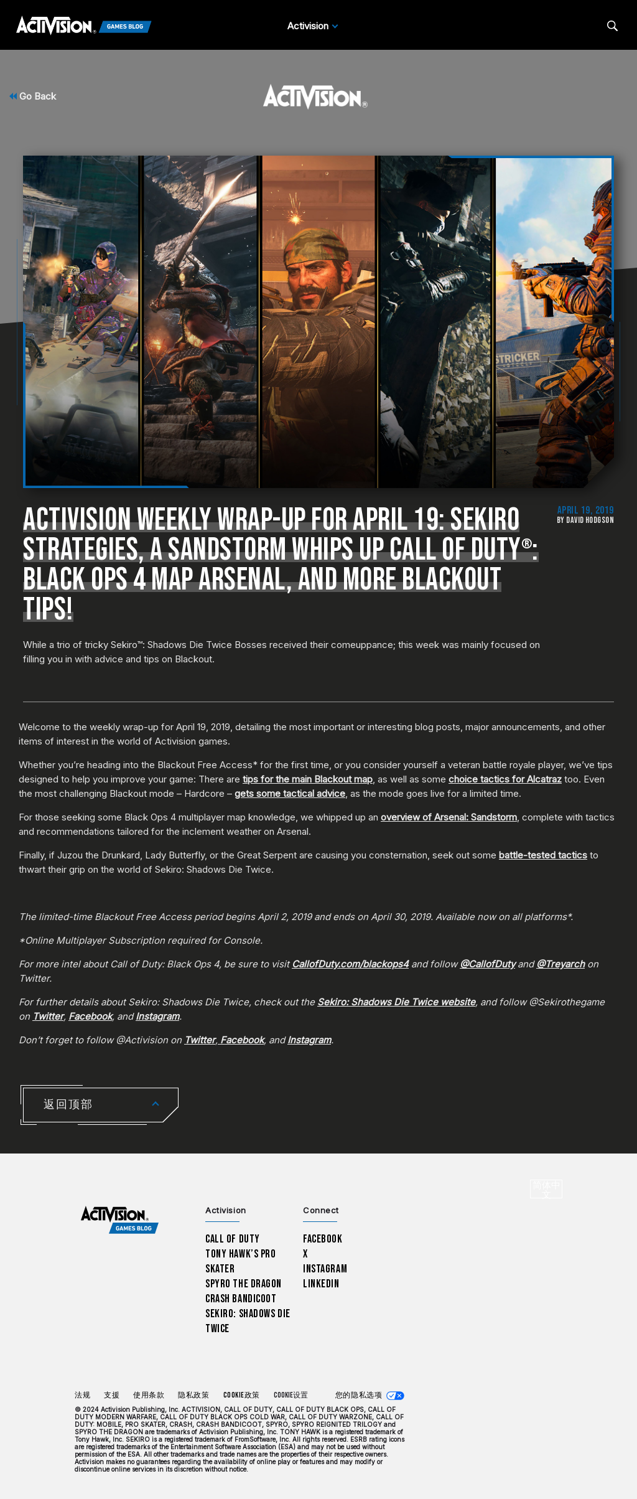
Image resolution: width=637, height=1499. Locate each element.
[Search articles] (612, 26)
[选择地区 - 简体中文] (546, 1189)
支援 (111, 1395)
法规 (82, 1395)
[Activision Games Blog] (84, 26)
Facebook (323, 1239)
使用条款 (148, 1395)
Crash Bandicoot (240, 1298)
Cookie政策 (241, 1395)
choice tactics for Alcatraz (505, 779)
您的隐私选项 (358, 1395)
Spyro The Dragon (243, 1283)
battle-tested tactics (543, 855)
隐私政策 (193, 1395)
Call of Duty (232, 1239)
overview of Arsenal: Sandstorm (449, 817)
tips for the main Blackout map (308, 779)
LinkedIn (321, 1283)
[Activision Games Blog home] (120, 1220)
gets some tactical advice (290, 793)
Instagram (325, 1269)
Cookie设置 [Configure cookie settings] (291, 1395)
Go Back (32, 96)
